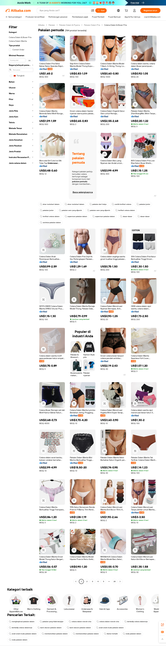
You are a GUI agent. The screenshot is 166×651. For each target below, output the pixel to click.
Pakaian (52, 25)
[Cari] (101, 10)
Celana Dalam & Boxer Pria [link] (115, 25)
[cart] (127, 11)
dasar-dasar (126, 216)
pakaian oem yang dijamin (70, 210)
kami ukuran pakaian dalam (49, 628)
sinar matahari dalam (49, 204)
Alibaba (41, 25)
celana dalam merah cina (80, 621)
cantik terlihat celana (121, 204)
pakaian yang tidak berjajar (51, 621)
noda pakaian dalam (132, 634)
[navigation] (21, 303)
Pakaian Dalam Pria (92, 25)
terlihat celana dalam (125, 210)
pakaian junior (143, 204)
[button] (92, 10)
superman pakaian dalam (76, 216)
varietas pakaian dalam (50, 222)
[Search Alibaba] (64, 10)
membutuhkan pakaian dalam (55, 634)
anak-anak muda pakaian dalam (110, 628)
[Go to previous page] (75, 581)
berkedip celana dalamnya (136, 621)
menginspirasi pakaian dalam (21, 621)
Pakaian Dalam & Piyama (69, 25)
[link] (162, 624)
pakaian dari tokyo (98, 204)
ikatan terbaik (111, 634)
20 (115, 581)
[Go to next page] (120, 581)
